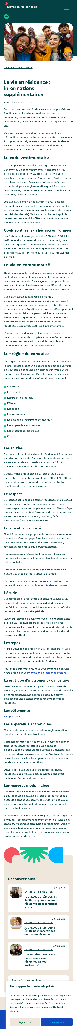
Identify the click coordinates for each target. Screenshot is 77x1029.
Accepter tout (57, 1022)
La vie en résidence (18, 67)
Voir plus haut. (12, 716)
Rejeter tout (25, 1022)
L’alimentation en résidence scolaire (45, 672)
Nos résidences (49, 145)
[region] (41, 1005)
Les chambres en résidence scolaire (45, 585)
